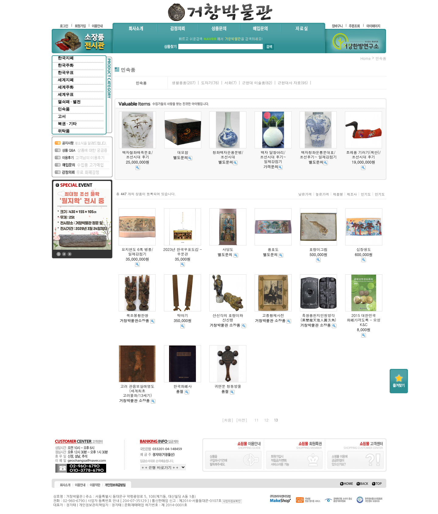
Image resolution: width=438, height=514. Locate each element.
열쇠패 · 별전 (69, 101)
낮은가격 (305, 194)
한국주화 (66, 65)
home (365, 58)
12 (266, 419)
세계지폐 (66, 80)
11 (257, 419)
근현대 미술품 (253, 82)
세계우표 (66, 94)
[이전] (241, 419)
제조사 (352, 194)
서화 (228, 82)
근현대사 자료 (289, 82)
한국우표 (66, 72)
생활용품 (179, 82)
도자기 (206, 82)
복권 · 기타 (67, 123)
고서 (62, 116)
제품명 (338, 194)
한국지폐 (66, 58)
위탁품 (64, 131)
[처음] (227, 419)
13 (276, 419)
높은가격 (322, 194)
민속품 (64, 109)
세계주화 (66, 87)
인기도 (366, 194)
